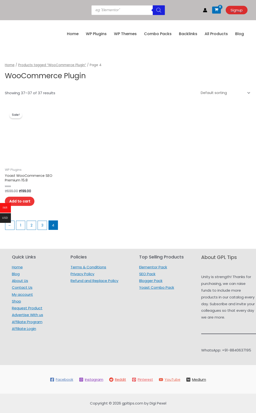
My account (22, 293)
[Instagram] (90, 379)
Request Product (27, 307)
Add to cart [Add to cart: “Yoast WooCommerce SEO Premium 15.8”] (21, 202)
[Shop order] (224, 92)
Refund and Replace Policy (94, 280)
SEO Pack (147, 273)
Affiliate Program (27, 320)
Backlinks (188, 34)
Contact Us (22, 287)
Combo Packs (158, 34)
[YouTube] (170, 379)
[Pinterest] (142, 379)
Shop (16, 300)
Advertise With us (27, 314)
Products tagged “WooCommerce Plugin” (52, 65)
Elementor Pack (153, 267)
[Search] (159, 10)
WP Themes (125, 34)
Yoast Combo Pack (156, 287)
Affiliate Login (24, 327)
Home (73, 34)
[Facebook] (60, 379)
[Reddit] (117, 379)
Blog (239, 34)
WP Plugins (96, 34)
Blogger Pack (150, 280)
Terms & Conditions (88, 267)
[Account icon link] (205, 10)
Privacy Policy (82, 273)
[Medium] (197, 379)
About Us (20, 280)
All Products (216, 34)
